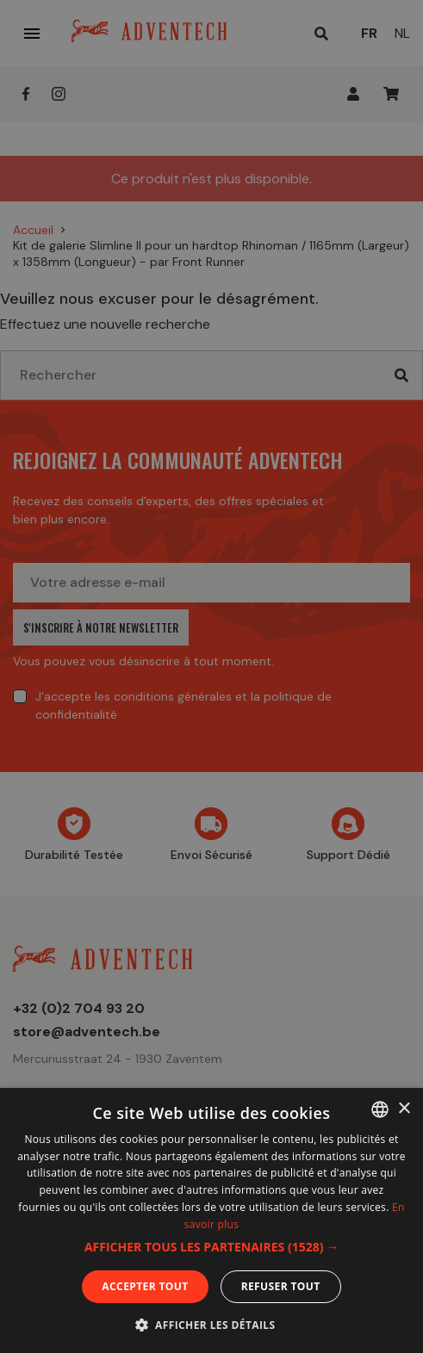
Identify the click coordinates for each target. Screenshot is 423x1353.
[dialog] (211, 676)
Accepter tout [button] (145, 1286)
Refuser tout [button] (280, 1286)
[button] (211, 1247)
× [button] (403, 1109)
